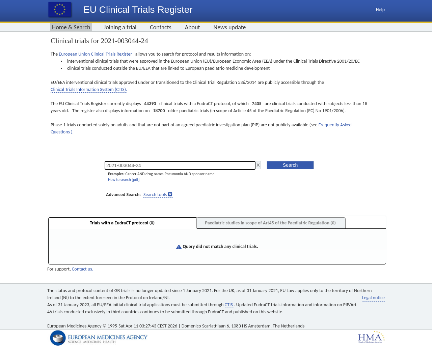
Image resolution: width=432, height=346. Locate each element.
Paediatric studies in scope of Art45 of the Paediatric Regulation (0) (270, 223)
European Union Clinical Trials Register (95, 54)
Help (380, 9)
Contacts (160, 27)
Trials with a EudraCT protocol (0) (122, 223)
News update (230, 27)
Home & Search (71, 27)
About (192, 27)
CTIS (229, 305)
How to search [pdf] (123, 179)
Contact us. (82, 269)
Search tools (155, 194)
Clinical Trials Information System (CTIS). (89, 89)
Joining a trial (120, 27)
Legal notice (373, 298)
